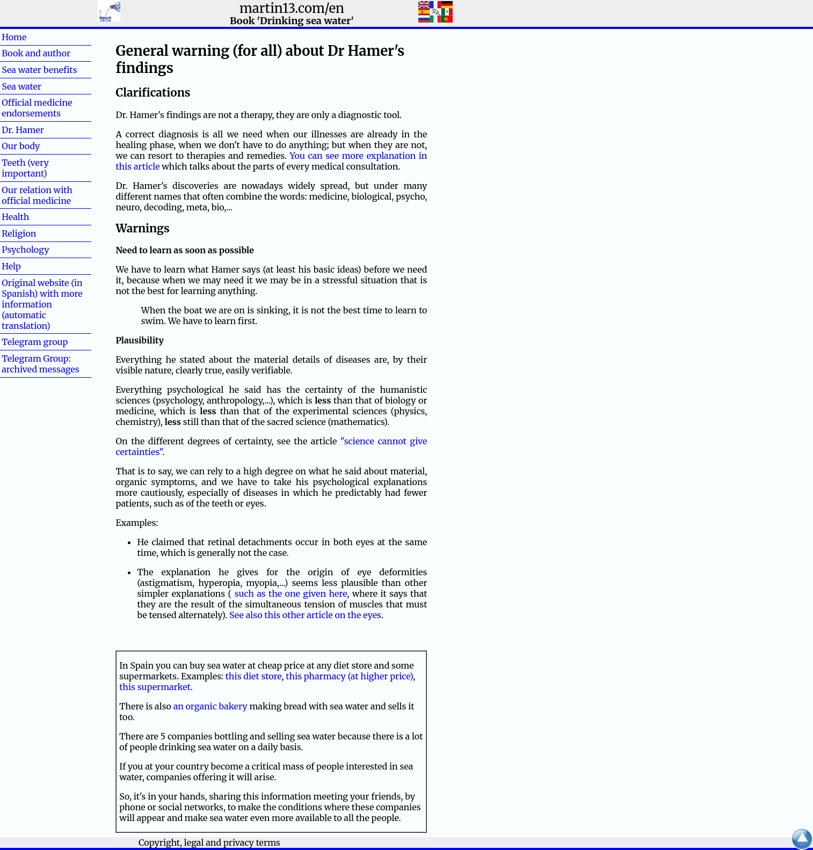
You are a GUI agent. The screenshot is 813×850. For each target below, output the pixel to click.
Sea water (21, 86)
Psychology (25, 249)
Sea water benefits (39, 69)
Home (31, 37)
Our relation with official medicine (37, 195)
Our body (21, 146)
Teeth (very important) (25, 168)
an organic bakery (210, 706)
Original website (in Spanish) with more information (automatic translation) (42, 304)
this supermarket (155, 687)
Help (28, 266)
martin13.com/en (291, 8)
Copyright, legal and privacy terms (209, 842)
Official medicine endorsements (37, 108)
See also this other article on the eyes (305, 615)
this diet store (254, 676)
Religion (19, 233)
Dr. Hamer (23, 129)
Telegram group (35, 341)
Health (33, 216)
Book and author (36, 53)
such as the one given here (291, 593)
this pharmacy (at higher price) (349, 676)
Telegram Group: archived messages (40, 364)
